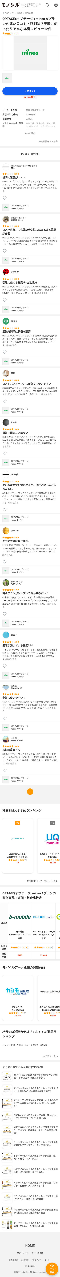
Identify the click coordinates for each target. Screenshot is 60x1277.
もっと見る (30, 133)
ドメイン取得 (8, 1045)
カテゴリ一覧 (22, 1253)
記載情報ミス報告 (48, 142)
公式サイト (30, 91)
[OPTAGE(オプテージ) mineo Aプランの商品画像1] (30, 53)
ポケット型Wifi (31, 1045)
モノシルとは (37, 1253)
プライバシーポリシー (42, 1260)
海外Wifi (44, 1045)
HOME (30, 1246)
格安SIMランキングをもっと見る (42, 881)
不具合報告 (30, 1266)
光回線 (19, 1045)
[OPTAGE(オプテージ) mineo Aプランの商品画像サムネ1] (7, 78)
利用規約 (25, 1260)
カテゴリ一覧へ (50, 1056)
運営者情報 (13, 1260)
